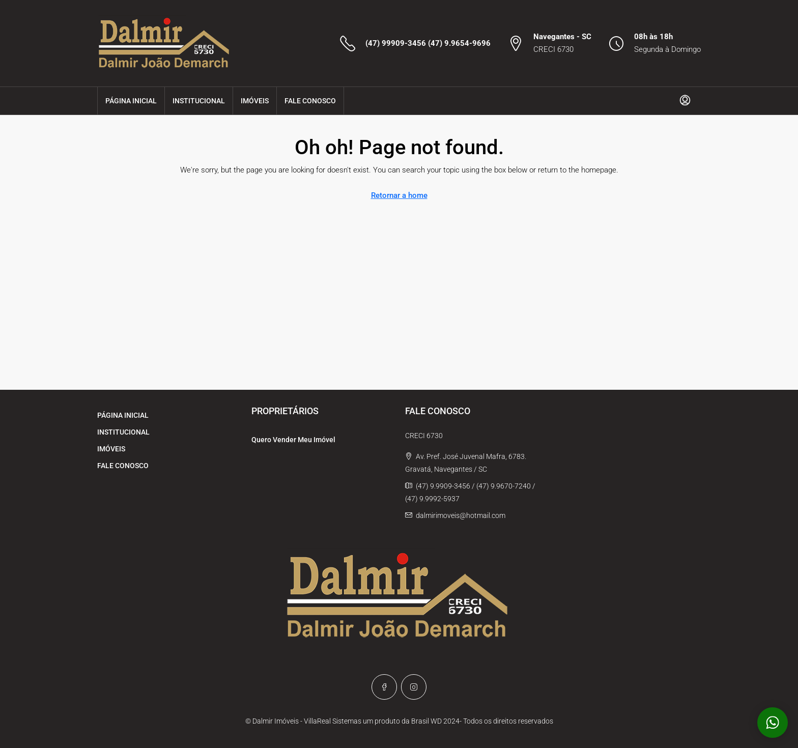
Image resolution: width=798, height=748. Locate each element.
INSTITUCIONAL (199, 101)
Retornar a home (399, 195)
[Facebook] (384, 687)
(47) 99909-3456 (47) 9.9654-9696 (428, 43)
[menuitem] (685, 100)
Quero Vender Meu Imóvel (293, 440)
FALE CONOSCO (310, 101)
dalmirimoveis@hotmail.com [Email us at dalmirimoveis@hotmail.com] (460, 515)
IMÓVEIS (255, 101)
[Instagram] (413, 687)
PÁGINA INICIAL (131, 101)
